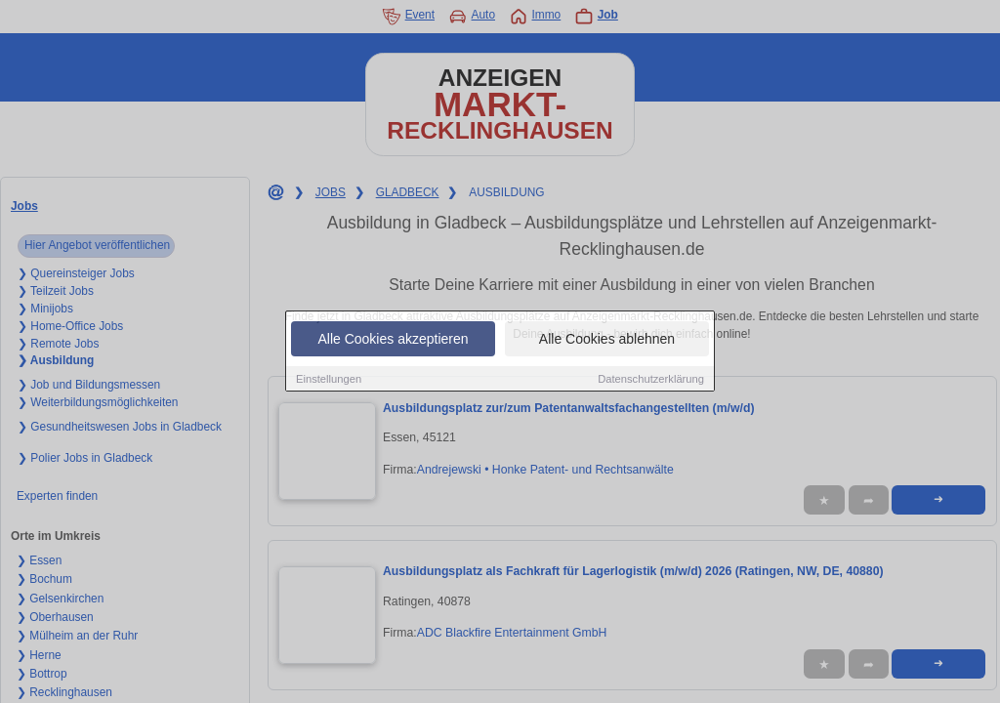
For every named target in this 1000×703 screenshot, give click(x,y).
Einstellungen (328, 379)
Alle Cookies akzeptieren (392, 339)
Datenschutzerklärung (651, 379)
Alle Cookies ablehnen (607, 339)
